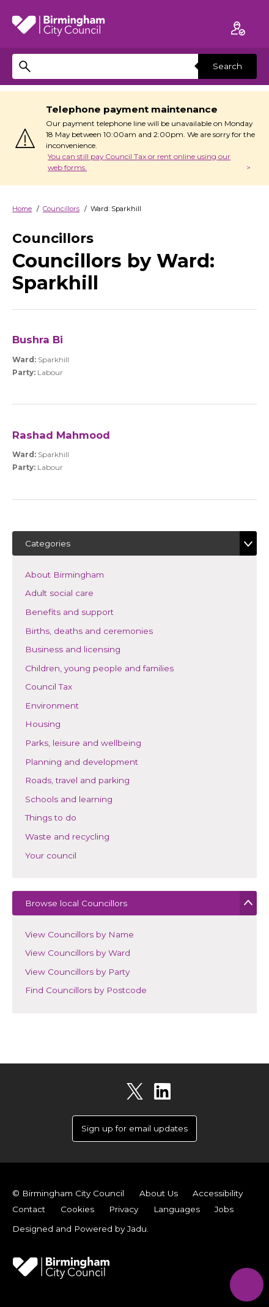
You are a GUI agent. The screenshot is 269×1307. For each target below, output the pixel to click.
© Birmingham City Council (68, 1193)
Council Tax (66, 685)
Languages (176, 1209)
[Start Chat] (246, 1284)
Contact (28, 1209)
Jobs (224, 1209)
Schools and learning (87, 798)
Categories (47, 543)
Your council (68, 854)
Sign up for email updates (134, 1128)
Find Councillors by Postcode (86, 990)
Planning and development (99, 761)
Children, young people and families (117, 667)
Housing (61, 723)
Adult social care (77, 592)
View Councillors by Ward (77, 953)
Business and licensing (91, 648)
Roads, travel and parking (95, 779)
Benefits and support (87, 611)
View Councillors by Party (77, 972)
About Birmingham (82, 573)
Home (22, 208)
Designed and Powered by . (80, 1229)
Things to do (68, 816)
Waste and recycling (85, 835)
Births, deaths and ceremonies (107, 630)
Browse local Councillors (76, 903)
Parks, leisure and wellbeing (101, 742)
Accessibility (218, 1193)
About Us (158, 1193)
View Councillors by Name (79, 934)
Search (227, 66)
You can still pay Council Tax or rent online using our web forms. (139, 162)
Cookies (77, 1209)
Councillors (61, 208)
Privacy (123, 1209)
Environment (70, 704)
